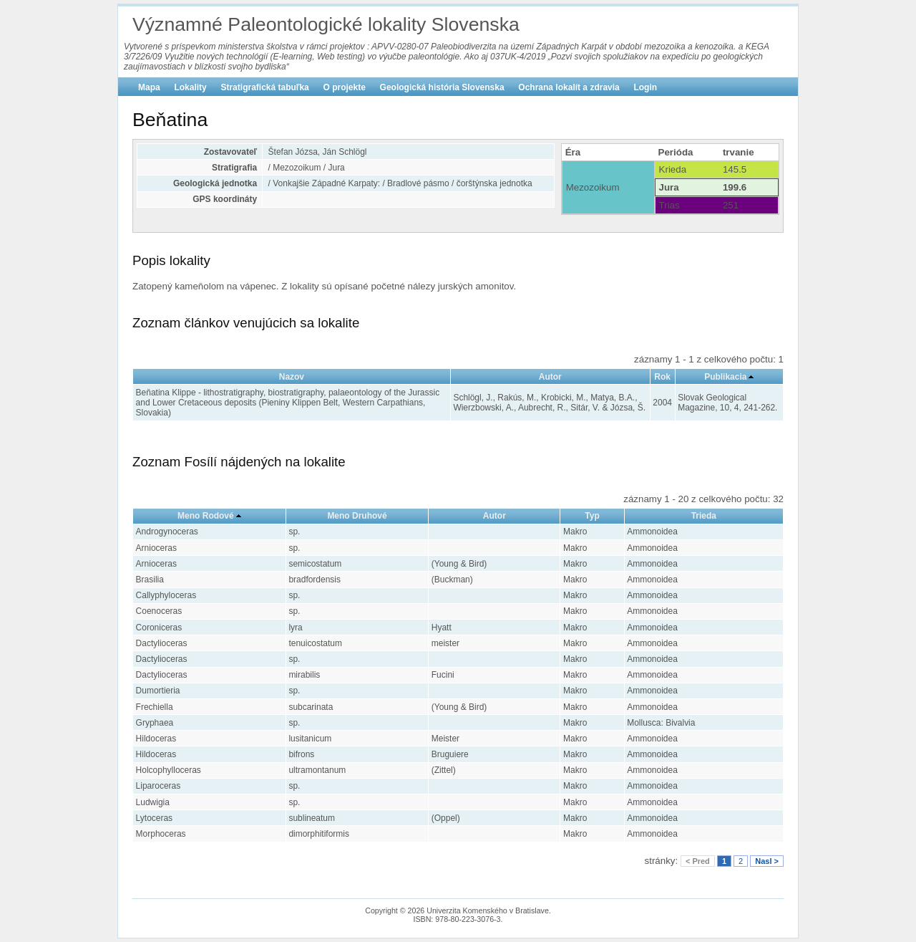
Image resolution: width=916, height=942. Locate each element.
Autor (550, 377)
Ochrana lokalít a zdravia (568, 87)
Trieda (703, 516)
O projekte (344, 87)
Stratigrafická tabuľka (264, 87)
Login (645, 87)
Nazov (291, 377)
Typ (592, 516)
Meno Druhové (356, 516)
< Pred (698, 861)
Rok (662, 377)
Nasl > (767, 861)
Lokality (190, 87)
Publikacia (725, 377)
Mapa (149, 87)
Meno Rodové (205, 516)
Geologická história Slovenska (442, 87)
